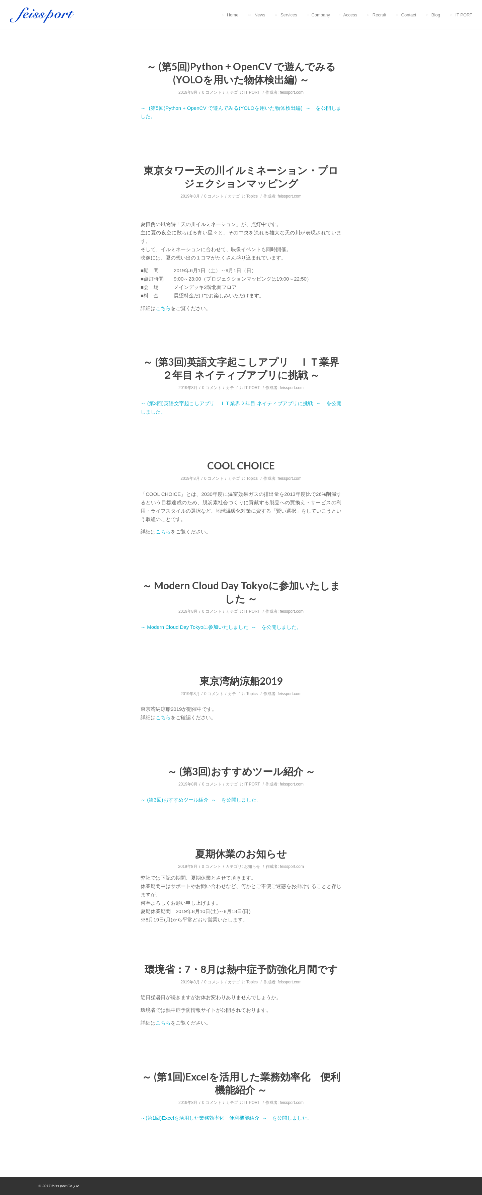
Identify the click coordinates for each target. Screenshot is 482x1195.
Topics (252, 196)
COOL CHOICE (241, 465)
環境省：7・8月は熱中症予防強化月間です (241, 969)
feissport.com (292, 92)
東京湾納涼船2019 (241, 681)
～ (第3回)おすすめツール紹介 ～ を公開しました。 (201, 800)
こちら (163, 308)
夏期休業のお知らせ (241, 853)
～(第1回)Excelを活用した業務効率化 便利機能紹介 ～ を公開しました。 (226, 1118)
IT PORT (252, 92)
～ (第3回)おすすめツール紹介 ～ (241, 771)
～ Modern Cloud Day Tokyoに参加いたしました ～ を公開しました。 (221, 627)
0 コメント (212, 92)
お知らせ (252, 866)
